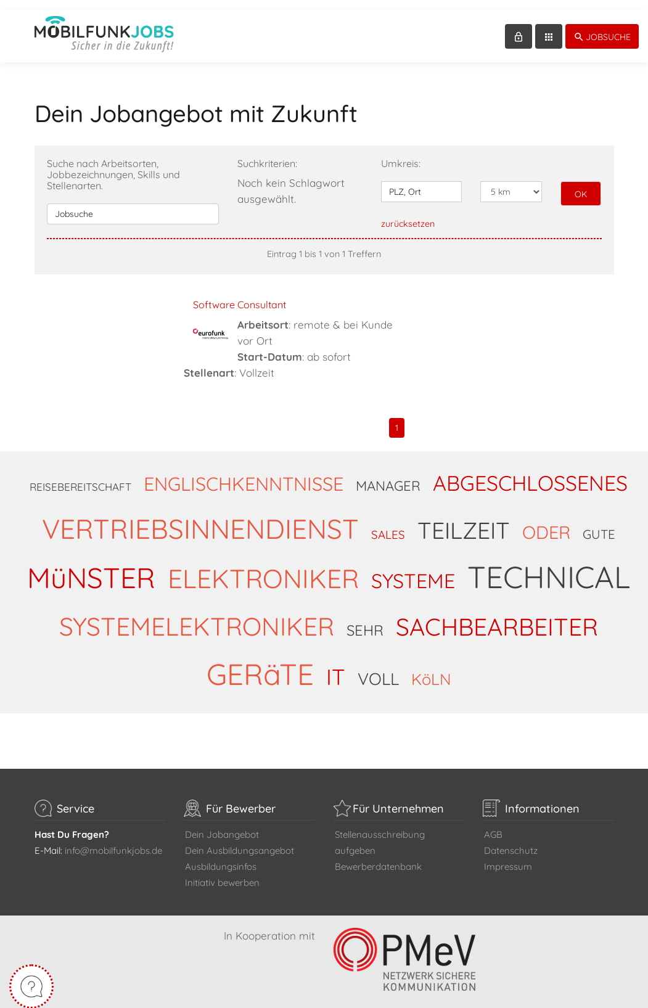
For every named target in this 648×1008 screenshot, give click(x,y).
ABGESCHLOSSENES (530, 473)
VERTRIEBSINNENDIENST (200, 519)
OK (581, 184)
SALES (388, 524)
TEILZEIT (463, 520)
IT (335, 667)
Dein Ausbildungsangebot (239, 840)
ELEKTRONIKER (263, 568)
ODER (546, 522)
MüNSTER (91, 567)
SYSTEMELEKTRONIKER (196, 616)
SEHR (365, 620)
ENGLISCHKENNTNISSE (243, 474)
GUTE (599, 524)
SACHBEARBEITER (497, 617)
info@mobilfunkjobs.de (113, 840)
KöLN (431, 669)
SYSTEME (413, 571)
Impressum (508, 857)
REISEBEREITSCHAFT (80, 476)
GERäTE (260, 663)
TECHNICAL (548, 567)
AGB (493, 824)
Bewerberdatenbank (378, 857)
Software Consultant (239, 295)
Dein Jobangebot (222, 824)
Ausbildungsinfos (220, 857)
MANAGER (388, 476)
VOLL (378, 668)
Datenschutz (511, 840)
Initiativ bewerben (222, 873)
